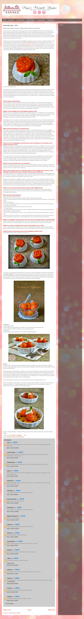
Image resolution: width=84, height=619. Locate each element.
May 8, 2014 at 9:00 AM (12, 583)
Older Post (51, 610)
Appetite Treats (10, 563)
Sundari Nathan (11, 541)
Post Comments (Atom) (15, 613)
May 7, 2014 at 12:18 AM (12, 447)
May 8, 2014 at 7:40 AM (12, 573)
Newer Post (7, 610)
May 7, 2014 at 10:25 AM (12, 503)
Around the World (41, 20)
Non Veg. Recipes (20, 20)
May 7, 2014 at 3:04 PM (12, 545)
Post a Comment (10, 603)
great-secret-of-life (11, 499)
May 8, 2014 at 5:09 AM (12, 565)
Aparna (9, 470)
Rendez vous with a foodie (18, 436)
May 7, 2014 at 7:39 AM (12, 486)
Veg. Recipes (11, 20)
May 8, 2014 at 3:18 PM (12, 600)
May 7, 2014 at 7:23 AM (12, 466)
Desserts (9, 436)
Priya (8, 442)
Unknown (9, 524)
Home (4, 20)
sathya (8, 558)
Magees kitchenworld (12, 516)
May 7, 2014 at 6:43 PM (12, 553)
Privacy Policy (51, 20)
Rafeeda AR (10, 480)
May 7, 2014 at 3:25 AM (12, 457)
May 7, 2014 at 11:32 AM (12, 511)
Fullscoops (10, 490)
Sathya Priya (12, 581)
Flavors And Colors (32, 42)
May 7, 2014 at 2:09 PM (12, 536)
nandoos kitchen (11, 452)
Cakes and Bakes (31, 20)
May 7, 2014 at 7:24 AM (12, 476)
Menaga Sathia (10, 462)
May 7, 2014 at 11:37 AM (12, 520)
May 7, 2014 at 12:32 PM (13, 528)
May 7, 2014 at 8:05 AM (12, 494)
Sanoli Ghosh (10, 507)
